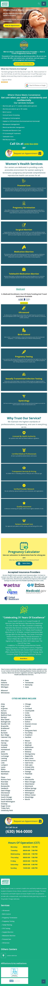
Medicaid (20, 289)
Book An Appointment (12, 25)
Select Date (24, 563)
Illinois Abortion (12, 955)
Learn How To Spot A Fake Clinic (24, 64)
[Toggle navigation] (44, 4)
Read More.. (24, 658)
